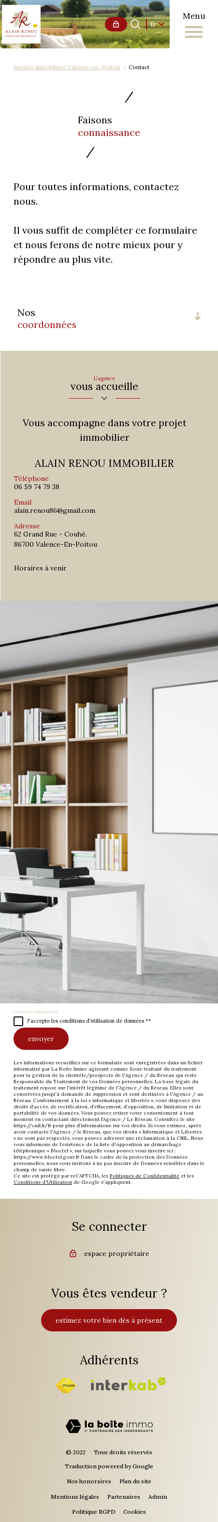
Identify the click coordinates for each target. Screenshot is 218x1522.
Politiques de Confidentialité (144, 1176)
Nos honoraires (89, 1481)
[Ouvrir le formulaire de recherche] (135, 24)
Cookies (134, 1511)
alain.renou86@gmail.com (54, 510)
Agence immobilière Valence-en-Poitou (67, 67)
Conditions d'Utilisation (43, 1182)
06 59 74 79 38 (36, 486)
